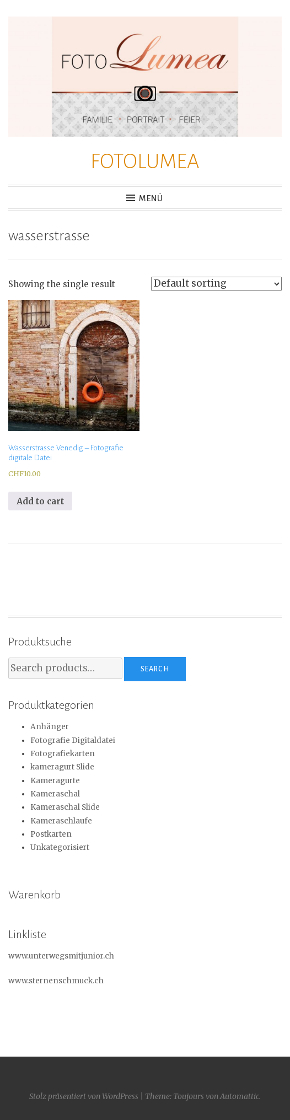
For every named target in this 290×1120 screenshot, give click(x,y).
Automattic (239, 1096)
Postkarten (51, 834)
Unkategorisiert (59, 847)
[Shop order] (216, 284)
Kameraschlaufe (61, 821)
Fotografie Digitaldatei (72, 740)
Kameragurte (55, 780)
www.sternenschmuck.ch (56, 981)
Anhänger (49, 726)
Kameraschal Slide (65, 807)
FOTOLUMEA (145, 161)
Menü (151, 198)
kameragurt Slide (62, 767)
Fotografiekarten (62, 753)
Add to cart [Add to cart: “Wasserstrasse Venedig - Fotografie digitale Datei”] (40, 501)
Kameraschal (55, 794)
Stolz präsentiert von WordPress (83, 1096)
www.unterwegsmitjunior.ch (61, 956)
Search (155, 669)
